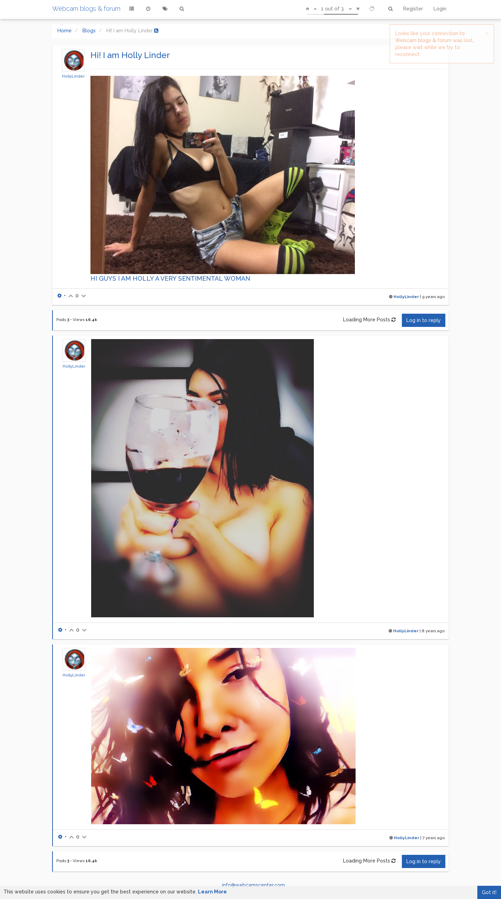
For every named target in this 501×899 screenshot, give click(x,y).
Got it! (489, 892)
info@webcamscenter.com (253, 885)
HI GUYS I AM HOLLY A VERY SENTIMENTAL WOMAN (170, 278)
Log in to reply (423, 320)
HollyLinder (73, 76)
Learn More (212, 891)
